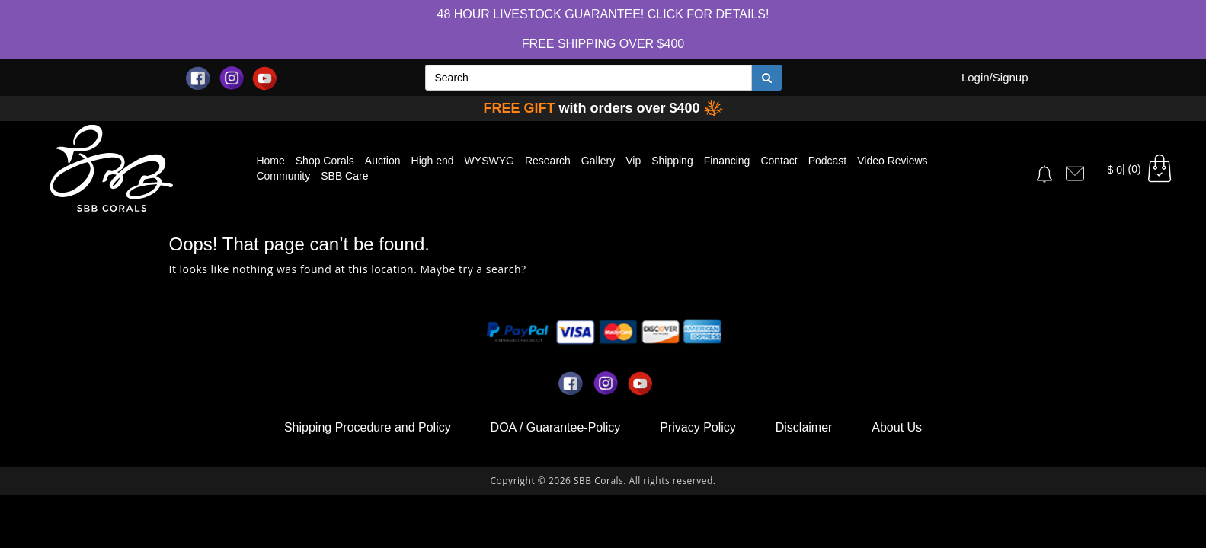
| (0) (1141, 169)
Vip (633, 161)
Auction (383, 161)
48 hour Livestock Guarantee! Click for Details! (603, 14)
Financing (727, 161)
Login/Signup (994, 77)
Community (283, 176)
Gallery (598, 161)
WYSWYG (489, 161)
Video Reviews (892, 161)
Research (548, 161)
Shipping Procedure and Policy (367, 427)
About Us (897, 427)
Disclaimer (804, 427)
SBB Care (344, 176)
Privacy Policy (698, 427)
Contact (778, 161)
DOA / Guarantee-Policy (556, 427)
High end (432, 161)
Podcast (827, 161)
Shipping (672, 161)
